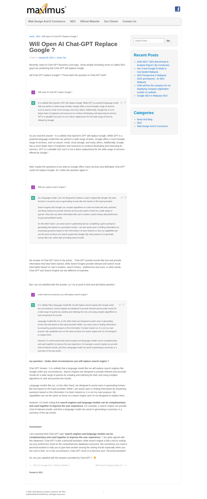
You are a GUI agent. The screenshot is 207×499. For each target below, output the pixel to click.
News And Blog (144, 119)
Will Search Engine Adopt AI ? (110, 465)
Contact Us (129, 21)
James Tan (61, 58)
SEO (73, 21)
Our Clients (111, 21)
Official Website (89, 21)
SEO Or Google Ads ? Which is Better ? (51, 465)
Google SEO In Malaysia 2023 (152, 95)
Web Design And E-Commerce (46, 21)
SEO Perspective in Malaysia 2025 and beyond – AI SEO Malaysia (151, 78)
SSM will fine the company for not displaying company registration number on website (154, 89)
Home (31, 36)
